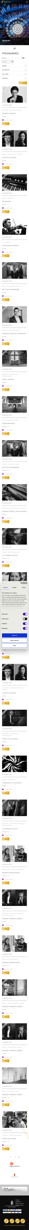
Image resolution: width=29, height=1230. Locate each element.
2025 (12, 58)
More (5, 123)
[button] (27, 2)
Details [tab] (14, 587)
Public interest (18, 1201)
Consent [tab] (5, 587)
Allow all (14, 635)
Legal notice (19, 1205)
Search (23, 83)
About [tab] (23, 587)
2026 (9, 58)
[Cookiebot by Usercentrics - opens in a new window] (20, 583)
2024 (16, 58)
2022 (23, 58)
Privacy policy (19, 1203)
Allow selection (14, 640)
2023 (19, 58)
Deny (14, 645)
